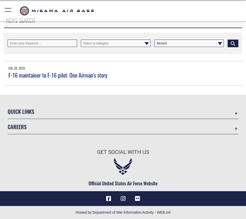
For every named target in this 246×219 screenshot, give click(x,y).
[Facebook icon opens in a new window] (108, 198)
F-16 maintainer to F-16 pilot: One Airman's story (57, 75)
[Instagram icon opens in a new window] (123, 198)
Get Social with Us (123, 152)
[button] (8, 11)
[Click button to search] (233, 43)
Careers (17, 127)
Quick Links (21, 111)
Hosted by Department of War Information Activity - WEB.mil (123, 212)
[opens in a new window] (137, 198)
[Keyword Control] (42, 43)
